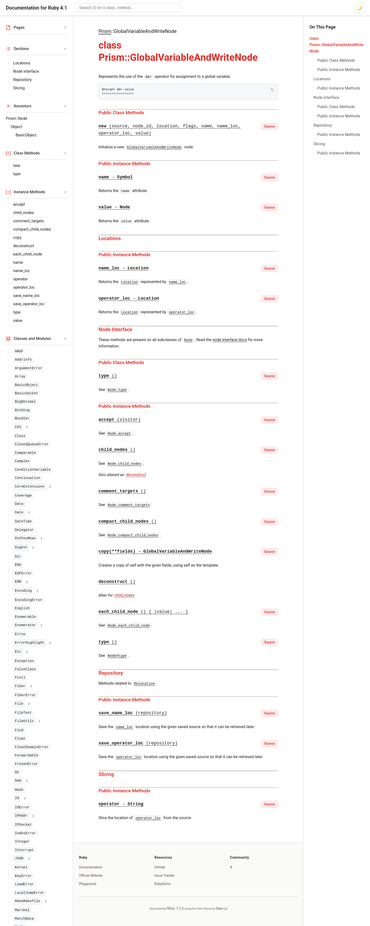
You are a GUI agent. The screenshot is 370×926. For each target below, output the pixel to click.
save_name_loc (26, 295)
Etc (18, 652)
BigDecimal (25, 402)
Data (19, 504)
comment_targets (28, 221)
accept (19, 204)
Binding (22, 410)
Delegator (24, 530)
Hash (19, 790)
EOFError (23, 573)
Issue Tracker (164, 875)
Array (20, 376)
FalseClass (25, 669)
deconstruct (23, 246)
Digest (21, 547)
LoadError (24, 884)
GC (17, 772)
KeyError (23, 876)
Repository (22, 79)
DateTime (23, 521)
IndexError (25, 833)
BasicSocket (26, 393)
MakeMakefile (27, 901)
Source (269, 126)
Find (19, 730)
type (16, 174)
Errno (20, 634)
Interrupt (24, 850)
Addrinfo (23, 360)
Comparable (25, 453)
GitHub (159, 867)
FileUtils (24, 721)
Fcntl (20, 678)
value (17, 320)
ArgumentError (28, 368)
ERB (18, 582)
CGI (18, 427)
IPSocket (23, 825)
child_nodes (23, 212)
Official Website (91, 875)
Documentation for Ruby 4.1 (36, 8)
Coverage (23, 496)
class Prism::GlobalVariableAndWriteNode (336, 44)
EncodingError (28, 600)
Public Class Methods (121, 112)
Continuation (27, 478)
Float (20, 739)
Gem (18, 781)
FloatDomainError (32, 747)
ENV (18, 565)
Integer (22, 842)
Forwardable (26, 755)
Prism (105, 31)
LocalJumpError (29, 893)
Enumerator (25, 625)
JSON (19, 858)
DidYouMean (25, 538)
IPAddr (21, 816)
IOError (22, 807)
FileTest (23, 713)
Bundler (22, 418)
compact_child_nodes (32, 229)
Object (16, 126)
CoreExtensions (29, 486)
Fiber (20, 686)
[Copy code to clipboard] (272, 89)
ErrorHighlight (29, 643)
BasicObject (26, 135)
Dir (18, 557)
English (22, 608)
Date (19, 512)
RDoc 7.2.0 (175, 908)
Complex (22, 461)
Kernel (21, 867)
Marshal (22, 910)
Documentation (90, 867)
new (16, 165)
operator (20, 279)
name (18, 262)
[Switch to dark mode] (359, 8)
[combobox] (128, 7)
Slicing (19, 88)
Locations (21, 63)
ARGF (19, 351)
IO (17, 798)
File (19, 704)
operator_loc (24, 287)
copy (17, 237)
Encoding (23, 591)
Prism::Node (16, 118)
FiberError (25, 695)
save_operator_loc (29, 304)
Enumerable (25, 617)
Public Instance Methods (124, 163)
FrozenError (26, 764)
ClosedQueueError (32, 444)
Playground (87, 884)
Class (20, 436)
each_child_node (27, 254)
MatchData (24, 919)
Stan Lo (221, 908)
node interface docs (229, 339)
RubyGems (162, 884)
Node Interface (26, 71)
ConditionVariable (33, 470)
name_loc (21, 270)
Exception (24, 661)
